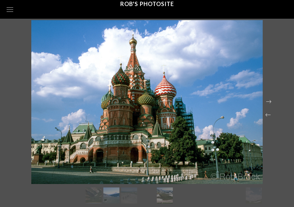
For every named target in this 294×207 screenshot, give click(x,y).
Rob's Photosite (147, 3)
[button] (268, 115)
